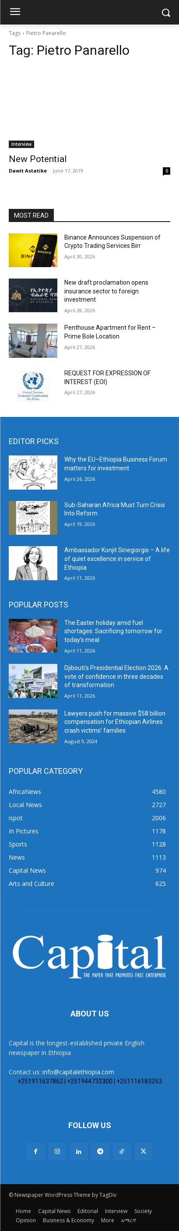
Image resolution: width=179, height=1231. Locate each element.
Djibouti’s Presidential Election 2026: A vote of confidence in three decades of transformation (116, 676)
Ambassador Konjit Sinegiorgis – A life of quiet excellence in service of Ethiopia (117, 559)
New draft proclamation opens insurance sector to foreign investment (106, 291)
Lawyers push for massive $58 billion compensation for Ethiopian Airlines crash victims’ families (114, 722)
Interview (21, 144)
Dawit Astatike (28, 170)
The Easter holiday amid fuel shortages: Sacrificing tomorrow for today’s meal (113, 631)
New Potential (38, 159)
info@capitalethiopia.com (78, 1072)
